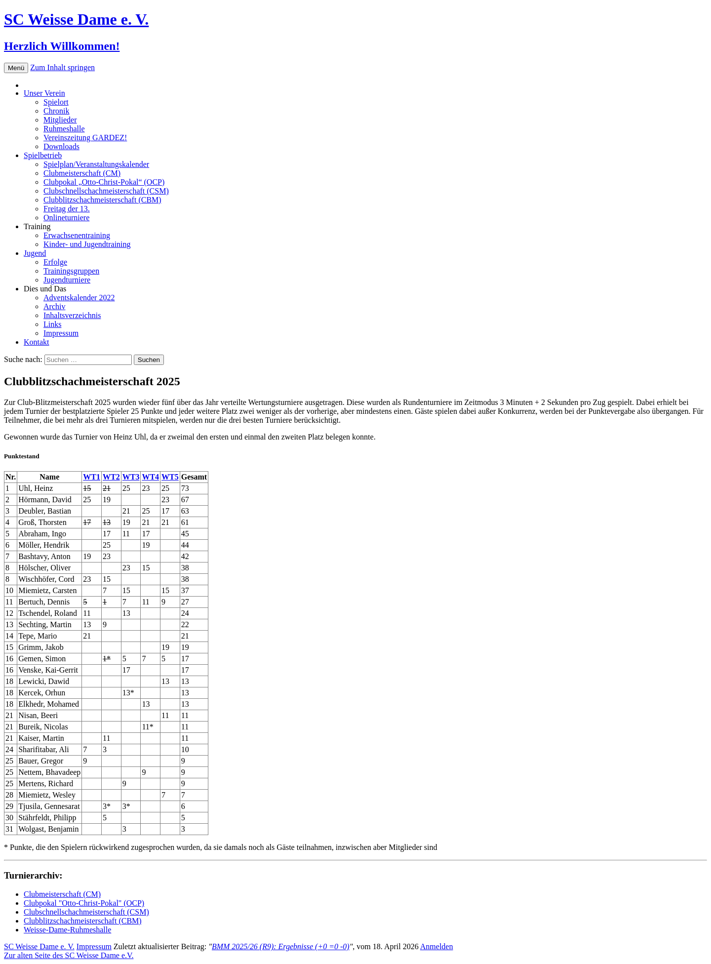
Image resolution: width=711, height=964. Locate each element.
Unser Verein (44, 93)
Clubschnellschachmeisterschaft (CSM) (106, 191)
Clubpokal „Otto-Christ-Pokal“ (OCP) (103, 182)
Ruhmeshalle (64, 128)
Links (52, 324)
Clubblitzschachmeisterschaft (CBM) (102, 200)
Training (37, 226)
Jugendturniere (66, 280)
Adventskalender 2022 (79, 297)
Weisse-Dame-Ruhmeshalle (67, 929)
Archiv (54, 306)
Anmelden (436, 946)
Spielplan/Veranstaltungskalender (96, 164)
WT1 (91, 477)
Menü (16, 68)
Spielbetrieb (43, 155)
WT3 (131, 477)
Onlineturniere (66, 217)
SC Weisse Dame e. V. (39, 946)
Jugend (35, 253)
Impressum (61, 333)
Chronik (56, 111)
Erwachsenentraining (76, 235)
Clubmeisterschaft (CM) (81, 173)
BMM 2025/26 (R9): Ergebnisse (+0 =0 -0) (281, 946)
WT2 (111, 477)
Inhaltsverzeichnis (72, 315)
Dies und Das (45, 288)
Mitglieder (60, 120)
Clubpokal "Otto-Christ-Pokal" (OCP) (84, 903)
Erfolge (55, 262)
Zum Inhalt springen (62, 67)
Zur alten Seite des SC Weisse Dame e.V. (69, 955)
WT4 (150, 477)
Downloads (61, 146)
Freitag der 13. (66, 208)
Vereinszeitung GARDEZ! (85, 137)
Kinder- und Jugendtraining (87, 244)
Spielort (56, 102)
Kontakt (36, 342)
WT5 (170, 477)
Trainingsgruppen (71, 271)
